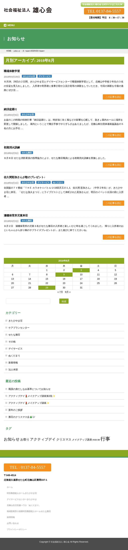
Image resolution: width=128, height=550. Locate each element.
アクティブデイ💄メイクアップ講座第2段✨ (31, 396)
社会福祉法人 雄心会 (60, 542)
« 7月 (60, 292)
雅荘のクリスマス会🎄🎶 (21, 417)
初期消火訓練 (12, 147)
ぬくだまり (58, 182)
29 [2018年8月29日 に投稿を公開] (47, 287)
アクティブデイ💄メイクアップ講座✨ (28, 403)
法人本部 (13, 369)
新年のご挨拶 (15, 410)
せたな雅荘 (27, 153)
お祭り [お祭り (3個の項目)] (24, 439)
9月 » (67, 292)
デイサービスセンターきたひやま (22, 499)
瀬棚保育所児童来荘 (16, 215)
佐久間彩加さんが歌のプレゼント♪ (24, 177)
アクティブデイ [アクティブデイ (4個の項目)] (43, 439)
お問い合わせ (13, 523)
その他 (12, 341)
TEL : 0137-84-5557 (27, 467)
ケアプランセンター (19, 327)
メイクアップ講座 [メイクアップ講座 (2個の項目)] (82, 439)
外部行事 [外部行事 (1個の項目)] (96, 440)
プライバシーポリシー (17, 529)
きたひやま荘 (29, 76)
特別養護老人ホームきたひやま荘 (22, 493)
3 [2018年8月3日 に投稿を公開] (81, 270)
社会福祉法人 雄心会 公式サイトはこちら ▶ (102, 4)
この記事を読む (113, 97)
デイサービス (45, 76)
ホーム (10, 487)
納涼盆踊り (10, 109)
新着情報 (13, 362)
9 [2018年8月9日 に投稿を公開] (64, 274)
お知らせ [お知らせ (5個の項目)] (12, 439)
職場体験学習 (12, 71)
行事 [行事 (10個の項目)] (105, 438)
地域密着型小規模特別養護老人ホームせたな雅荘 (29, 511)
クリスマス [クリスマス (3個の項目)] (63, 439)
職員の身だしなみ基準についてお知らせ (29, 389)
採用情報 (11, 517)
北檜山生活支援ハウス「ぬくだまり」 (24, 505)
